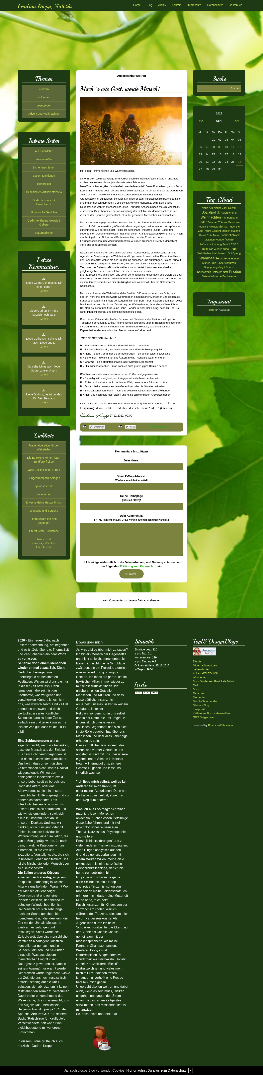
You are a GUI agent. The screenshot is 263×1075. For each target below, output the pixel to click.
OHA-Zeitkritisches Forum (44, 469)
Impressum (194, 5)
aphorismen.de (44, 486)
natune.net (43, 494)
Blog (149, 5)
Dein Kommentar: (131, 517)
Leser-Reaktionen (44, 175)
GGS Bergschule (203, 717)
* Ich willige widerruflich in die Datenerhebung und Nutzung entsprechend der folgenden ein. (131, 564)
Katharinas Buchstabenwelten (211, 713)
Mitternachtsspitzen (205, 665)
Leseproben (44, 105)
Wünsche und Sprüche (44, 510)
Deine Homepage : (131, 498)
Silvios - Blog (201, 705)
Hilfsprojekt (44, 183)
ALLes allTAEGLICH (205, 673)
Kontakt (176, 5)
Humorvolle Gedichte (44, 212)
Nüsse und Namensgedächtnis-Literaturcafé (44, 543)
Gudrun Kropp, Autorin (45, 6)
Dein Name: (131, 460)
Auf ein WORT (44, 151)
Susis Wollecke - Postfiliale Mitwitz (214, 681)
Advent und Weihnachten (43, 113)
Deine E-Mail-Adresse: (131, 478)
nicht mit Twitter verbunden (120, 426)
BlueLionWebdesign (220, 725)
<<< (201, 120)
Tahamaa (199, 693)
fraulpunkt (199, 709)
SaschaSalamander (205, 701)
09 (219, 147)
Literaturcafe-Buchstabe (44, 531)
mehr (45, 290)
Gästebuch (235, 5)
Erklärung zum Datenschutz (138, 566)
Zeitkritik (44, 89)
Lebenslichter (201, 669)
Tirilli (196, 685)
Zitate (211, 310)
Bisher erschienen (44, 167)
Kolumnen (44, 97)
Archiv (162, 5)
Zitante (197, 661)
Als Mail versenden (159, 426)
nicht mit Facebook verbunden (84, 426)
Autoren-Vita (44, 159)
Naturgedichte (44, 232)
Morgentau (199, 697)
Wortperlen (200, 677)
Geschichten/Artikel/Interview (44, 192)
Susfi (196, 689)
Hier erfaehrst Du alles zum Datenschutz (156, 1070)
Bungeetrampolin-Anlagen (44, 478)
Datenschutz (215, 5)
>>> (237, 120)
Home (136, 5)
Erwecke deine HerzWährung (44, 502)
